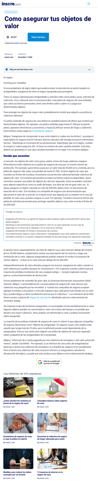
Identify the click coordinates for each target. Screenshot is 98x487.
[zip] (15, 37)
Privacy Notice (83, 470)
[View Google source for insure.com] (49, 362)
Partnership (69, 484)
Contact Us (69, 480)
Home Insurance (11, 12)
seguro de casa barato (40, 297)
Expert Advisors (71, 473)
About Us (68, 470)
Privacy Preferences (82, 478)
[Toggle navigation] (94, 4)
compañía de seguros (42, 131)
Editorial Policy (70, 477)
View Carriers (38, 37)
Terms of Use (83, 473)
